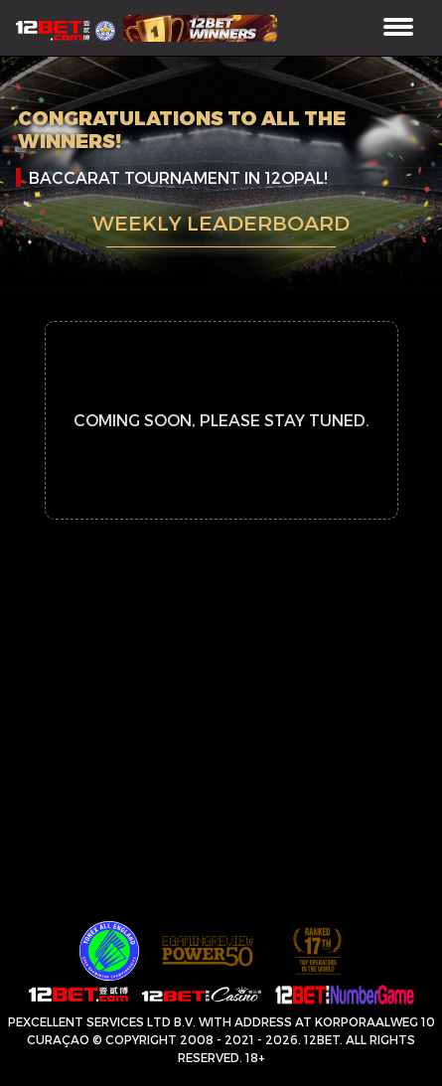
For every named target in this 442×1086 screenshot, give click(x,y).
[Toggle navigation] (398, 28)
